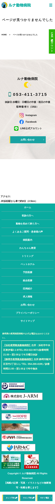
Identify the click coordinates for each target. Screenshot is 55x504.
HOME (4, 35)
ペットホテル (28, 264)
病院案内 (27, 240)
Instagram (27, 115)
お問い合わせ (28, 139)
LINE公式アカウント (52, 41)
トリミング (27, 256)
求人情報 (27, 296)
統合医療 (27, 280)
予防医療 (27, 272)
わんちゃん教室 (27, 248)
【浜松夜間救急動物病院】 (17, 345)
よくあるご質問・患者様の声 (27, 231)
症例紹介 (27, 288)
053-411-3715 (30, 94)
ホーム (27, 207)
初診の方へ (27, 215)
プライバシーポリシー (27, 313)
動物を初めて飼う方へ (27, 223)
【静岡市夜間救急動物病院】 (18, 359)
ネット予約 (10, 498)
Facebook (27, 122)
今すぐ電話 (44, 498)
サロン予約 (27, 498)
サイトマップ (28, 321)
